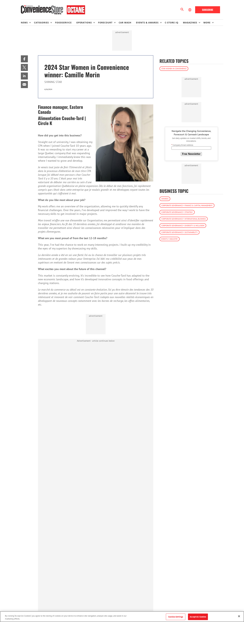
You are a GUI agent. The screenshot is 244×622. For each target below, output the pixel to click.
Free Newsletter (191, 154)
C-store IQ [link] (171, 22)
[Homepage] (53, 9)
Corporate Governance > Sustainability (179, 232)
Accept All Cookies (198, 616)
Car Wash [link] (125, 22)
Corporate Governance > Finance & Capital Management (187, 205)
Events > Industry (169, 239)
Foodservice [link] (63, 22)
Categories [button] (41, 22)
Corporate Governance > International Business (183, 219)
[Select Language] (190, 10)
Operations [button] (84, 22)
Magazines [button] (190, 22)
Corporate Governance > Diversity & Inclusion (182, 225)
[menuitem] (27, 23)
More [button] (206, 22)
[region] (122, 616)
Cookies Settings (175, 616)
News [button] (24, 22)
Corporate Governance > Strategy (177, 212)
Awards (164, 199)
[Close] (239, 616)
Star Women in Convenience (173, 68)
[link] (24, 58)
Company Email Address (182, 145)
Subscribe (207, 9)
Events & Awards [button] (147, 22)
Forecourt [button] (105, 22)
